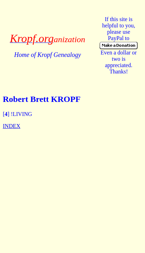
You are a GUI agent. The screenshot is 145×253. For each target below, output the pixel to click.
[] (6, 114)
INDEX (11, 126)
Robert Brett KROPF (42, 99)
